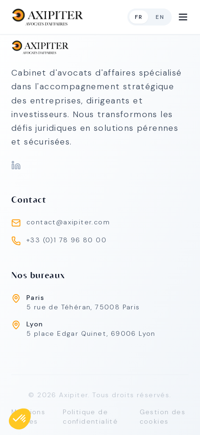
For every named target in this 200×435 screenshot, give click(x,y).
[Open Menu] (183, 17)
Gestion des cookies (162, 419)
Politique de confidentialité (90, 419)
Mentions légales (28, 419)
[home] (47, 17)
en (160, 17)
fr (138, 17)
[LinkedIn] (16, 165)
